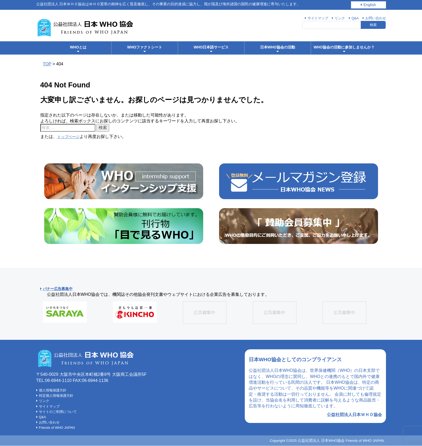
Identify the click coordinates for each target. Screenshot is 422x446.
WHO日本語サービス (211, 49)
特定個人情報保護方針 (57, 396)
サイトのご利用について (59, 412)
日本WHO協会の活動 (277, 49)
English (369, 5)
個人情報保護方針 (54, 390)
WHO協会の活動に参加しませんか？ (344, 49)
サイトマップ (314, 18)
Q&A (353, 18)
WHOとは (78, 49)
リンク (337, 18)
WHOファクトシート (144, 49)
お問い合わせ (375, 18)
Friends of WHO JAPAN (59, 428)
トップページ (70, 136)
